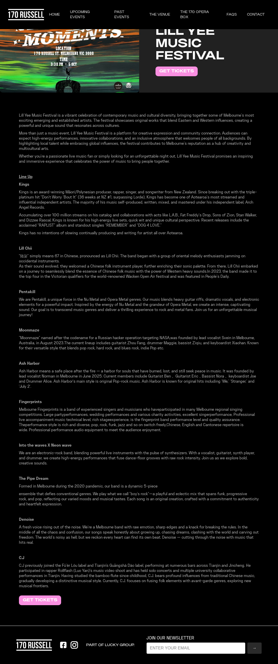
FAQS (232, 14)
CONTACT (256, 14)
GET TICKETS (176, 71)
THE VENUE (159, 14)
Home (54, 14)
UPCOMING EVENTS (80, 14)
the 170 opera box (194, 14)
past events (121, 14)
